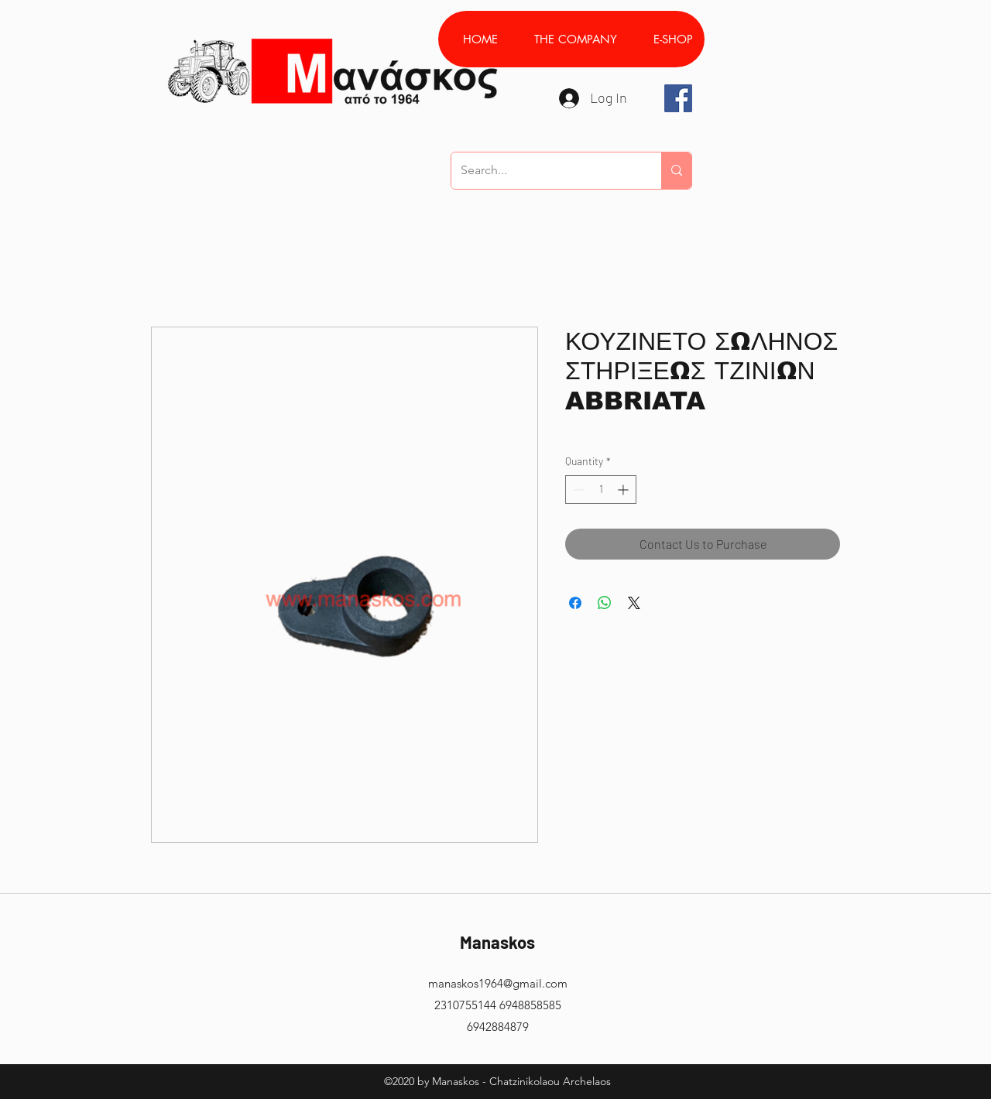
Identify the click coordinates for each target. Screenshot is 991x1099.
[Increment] (624, 489)
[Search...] (545, 170)
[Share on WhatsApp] (604, 603)
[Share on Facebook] (575, 603)
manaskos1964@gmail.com (498, 983)
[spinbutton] (601, 489)
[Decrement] (577, 489)
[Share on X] (634, 603)
